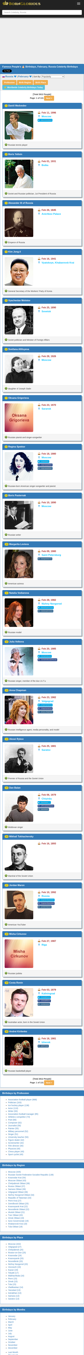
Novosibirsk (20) (15, 1261)
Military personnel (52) (18, 1131)
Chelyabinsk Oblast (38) (19, 1183)
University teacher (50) (18, 1137)
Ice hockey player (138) (18, 1105)
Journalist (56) (14, 1125)
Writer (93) (13, 1111)
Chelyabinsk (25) (15, 1250)
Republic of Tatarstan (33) (19, 1198)
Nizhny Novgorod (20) (18, 1264)
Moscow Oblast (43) (17, 1180)
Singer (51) (13, 1134)
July (10, 1333)
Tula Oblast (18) (15, 1226)
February (12, 1319)
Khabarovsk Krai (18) (17, 1224)
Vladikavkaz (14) (15, 1287)
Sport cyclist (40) (15, 1154)
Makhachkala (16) (16, 1276)
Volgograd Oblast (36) (18, 1192)
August (11, 1336)
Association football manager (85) (23, 1114)
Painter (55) (13, 1128)
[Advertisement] (42, 41)
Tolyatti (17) (13, 1273)
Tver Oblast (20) (15, 1215)
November (12, 1345)
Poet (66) (12, 1120)
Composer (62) (15, 1123)
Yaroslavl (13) (14, 1290)
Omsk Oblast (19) (16, 1218)
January (11, 1316)
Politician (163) (15, 1102)
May (10, 1328)
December (12, 1348)
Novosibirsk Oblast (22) (18, 1209)
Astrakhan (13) (14, 1293)
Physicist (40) (14, 1148)
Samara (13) (13, 1296)
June (10, 1330)
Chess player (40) (16, 1151)
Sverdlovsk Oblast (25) (18, 1203)
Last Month (13, 1352)
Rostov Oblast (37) (16, 1186)
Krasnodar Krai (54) (17, 1177)
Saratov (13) (13, 1299)
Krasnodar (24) (15, 1255)
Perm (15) (12, 1278)
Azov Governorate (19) (18, 1221)
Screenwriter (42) (16, 1143)
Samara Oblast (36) (17, 1189)
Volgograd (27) (14, 1247)
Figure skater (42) (16, 1140)
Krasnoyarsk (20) (16, 1258)
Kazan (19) (13, 1270)
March (11, 1322)
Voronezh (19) (14, 1267)
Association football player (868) (22, 1099)
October (11, 1342)
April (10, 1325)
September (13, 1339)
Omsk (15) (12, 1281)
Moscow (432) (14, 1244)
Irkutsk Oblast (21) (16, 1212)
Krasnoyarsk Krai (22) (18, 1206)
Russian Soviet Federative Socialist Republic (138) (30, 1175)
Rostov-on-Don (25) (17, 1252)
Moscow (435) (14, 1172)
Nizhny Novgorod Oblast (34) (21, 1195)
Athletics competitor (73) (19, 1117)
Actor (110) (13, 1108)
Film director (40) (15, 1146)
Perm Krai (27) (14, 1201)
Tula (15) (12, 1284)
